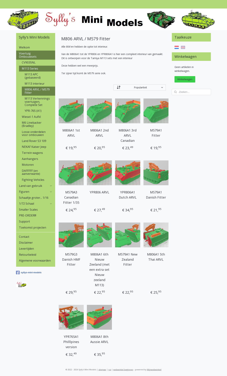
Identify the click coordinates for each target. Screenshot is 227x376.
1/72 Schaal (35, 203)
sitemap (102, 369)
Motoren (28, 165)
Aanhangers (30, 159)
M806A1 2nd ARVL (99, 133)
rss (109, 369)
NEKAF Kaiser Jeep (34, 147)
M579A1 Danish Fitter (156, 194)
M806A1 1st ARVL (71, 133)
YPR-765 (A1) (33, 111)
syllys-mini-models (28, 272)
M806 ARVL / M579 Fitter (37, 91)
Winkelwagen (184, 79)
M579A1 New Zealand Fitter (127, 259)
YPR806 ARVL (99, 192)
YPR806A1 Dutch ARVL (128, 194)
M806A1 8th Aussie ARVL (99, 339)
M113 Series (37, 68)
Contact (24, 237)
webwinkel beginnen (123, 369)
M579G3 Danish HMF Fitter (71, 259)
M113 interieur (35, 84)
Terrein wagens (32, 153)
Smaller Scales (28, 210)
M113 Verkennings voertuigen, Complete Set (37, 102)
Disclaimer (26, 243)
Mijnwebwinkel (154, 369)
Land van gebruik (35, 186)
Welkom (24, 47)
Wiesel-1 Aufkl (31, 117)
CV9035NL (29, 62)
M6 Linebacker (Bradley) (31, 124)
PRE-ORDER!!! (27, 215)
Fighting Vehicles (33, 180)
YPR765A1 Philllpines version (71, 341)
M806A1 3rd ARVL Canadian (128, 135)
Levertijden (26, 249)
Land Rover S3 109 (34, 141)
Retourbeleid (27, 255)
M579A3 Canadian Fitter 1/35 (71, 197)
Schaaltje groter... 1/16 (33, 198)
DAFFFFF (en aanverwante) (31, 172)
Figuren (35, 192)
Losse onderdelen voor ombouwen (34, 133)
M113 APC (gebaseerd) (33, 75)
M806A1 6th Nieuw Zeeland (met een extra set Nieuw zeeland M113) (99, 269)
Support (24, 221)
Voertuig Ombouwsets (35, 55)
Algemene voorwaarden (35, 260)
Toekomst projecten (32, 227)
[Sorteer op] (140, 87)
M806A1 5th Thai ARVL (156, 257)
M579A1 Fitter (156, 133)
